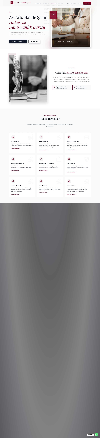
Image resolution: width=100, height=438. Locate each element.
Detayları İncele (15, 148)
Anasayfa (38, 3)
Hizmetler (46, 3)
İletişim (87, 3)
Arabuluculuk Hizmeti (57, 3)
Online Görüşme (18, 41)
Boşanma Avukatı (70, 3)
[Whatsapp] (96, 434)
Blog (79, 3)
